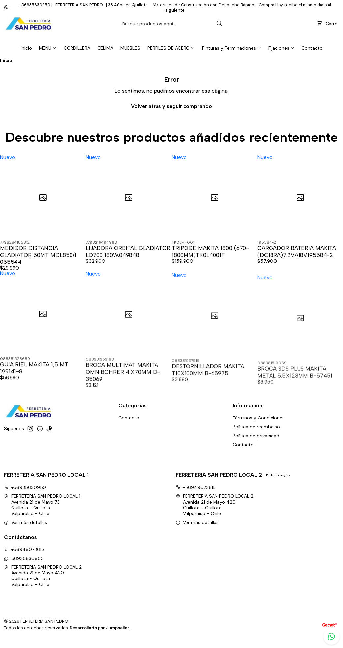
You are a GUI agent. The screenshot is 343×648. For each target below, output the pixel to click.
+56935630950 (25, 495)
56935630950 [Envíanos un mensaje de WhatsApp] (24, 566)
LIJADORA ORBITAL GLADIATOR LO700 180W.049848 (128, 259)
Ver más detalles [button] (25, 530)
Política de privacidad (256, 443)
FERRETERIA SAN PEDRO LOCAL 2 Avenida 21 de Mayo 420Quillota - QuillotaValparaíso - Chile (214, 512)
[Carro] (327, 31)
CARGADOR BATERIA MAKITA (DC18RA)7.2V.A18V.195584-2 (296, 259)
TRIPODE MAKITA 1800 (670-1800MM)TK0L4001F (210, 259)
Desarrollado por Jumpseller (99, 635)
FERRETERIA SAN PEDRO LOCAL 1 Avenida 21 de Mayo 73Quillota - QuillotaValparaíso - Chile (42, 512)
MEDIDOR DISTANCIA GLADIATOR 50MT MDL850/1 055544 (38, 262)
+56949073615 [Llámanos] (24, 557)
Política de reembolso (256, 434)
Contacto (243, 452)
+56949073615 (196, 495)
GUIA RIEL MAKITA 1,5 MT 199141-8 (34, 406)
